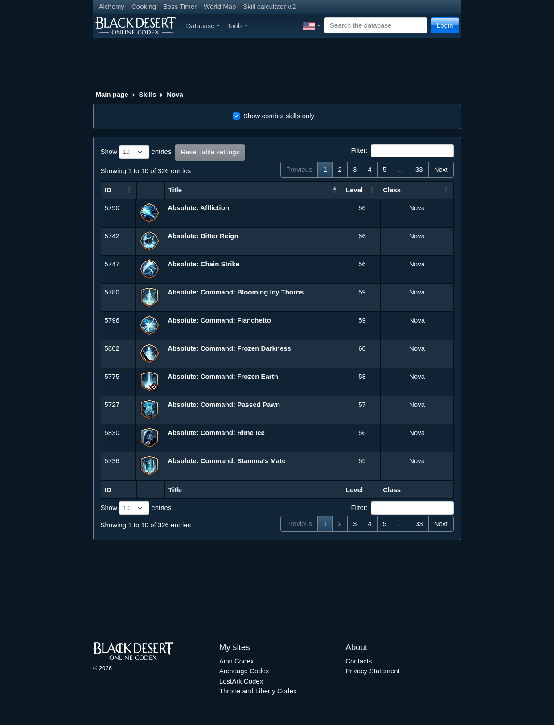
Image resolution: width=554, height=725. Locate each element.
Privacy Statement (372, 671)
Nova (175, 94)
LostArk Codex (241, 681)
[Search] (375, 25)
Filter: (402, 150)
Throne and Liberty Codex (257, 691)
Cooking (143, 6)
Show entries (136, 152)
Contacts (358, 661)
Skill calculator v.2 (269, 6)
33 (419, 169)
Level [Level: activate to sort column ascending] (354, 190)
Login (445, 25)
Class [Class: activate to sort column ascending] (392, 190)
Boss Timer (180, 6)
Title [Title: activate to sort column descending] (175, 190)
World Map (220, 6)
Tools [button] (237, 25)
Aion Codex (236, 661)
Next (441, 169)
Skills (147, 94)
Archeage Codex (244, 671)
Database (203, 25)
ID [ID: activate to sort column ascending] (108, 190)
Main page (112, 94)
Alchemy (112, 6)
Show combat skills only (278, 116)
